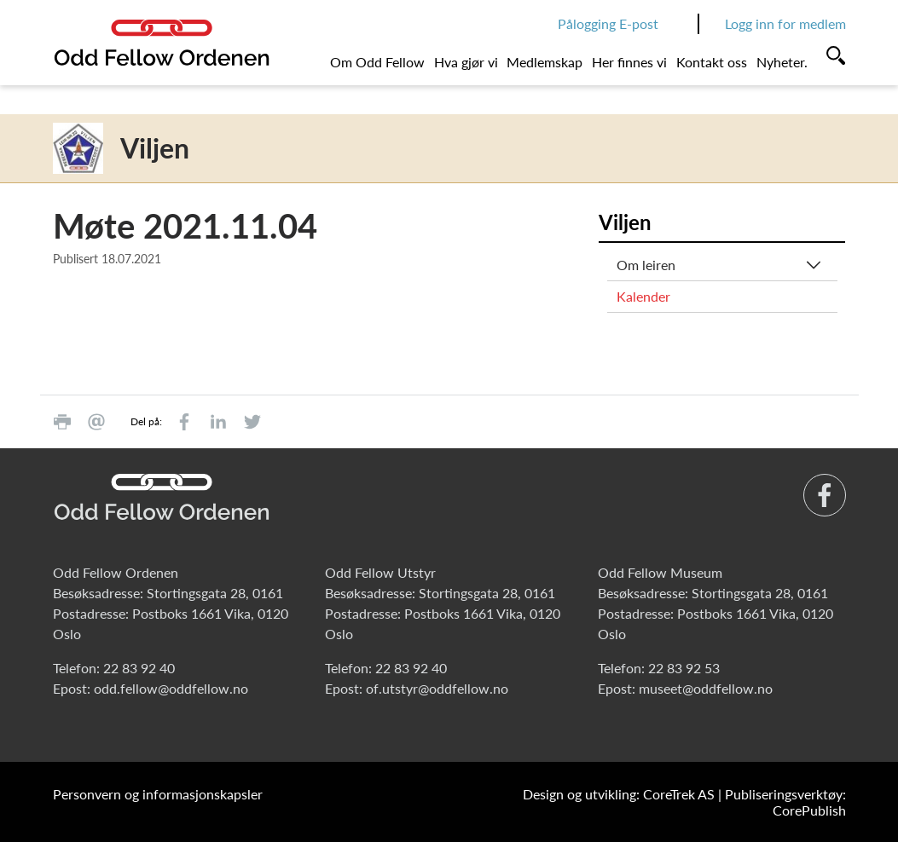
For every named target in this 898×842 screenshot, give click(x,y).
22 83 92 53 (684, 668)
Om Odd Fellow (377, 62)
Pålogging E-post (608, 23)
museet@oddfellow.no (706, 688)
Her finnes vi (629, 62)
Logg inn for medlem (785, 23)
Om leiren (646, 265)
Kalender (643, 296)
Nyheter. (782, 62)
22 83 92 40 (139, 668)
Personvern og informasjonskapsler (158, 794)
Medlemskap (544, 62)
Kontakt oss (711, 62)
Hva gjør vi (466, 62)
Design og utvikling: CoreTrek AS (619, 794)
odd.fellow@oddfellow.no (171, 688)
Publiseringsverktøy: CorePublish (785, 802)
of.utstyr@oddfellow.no (437, 688)
